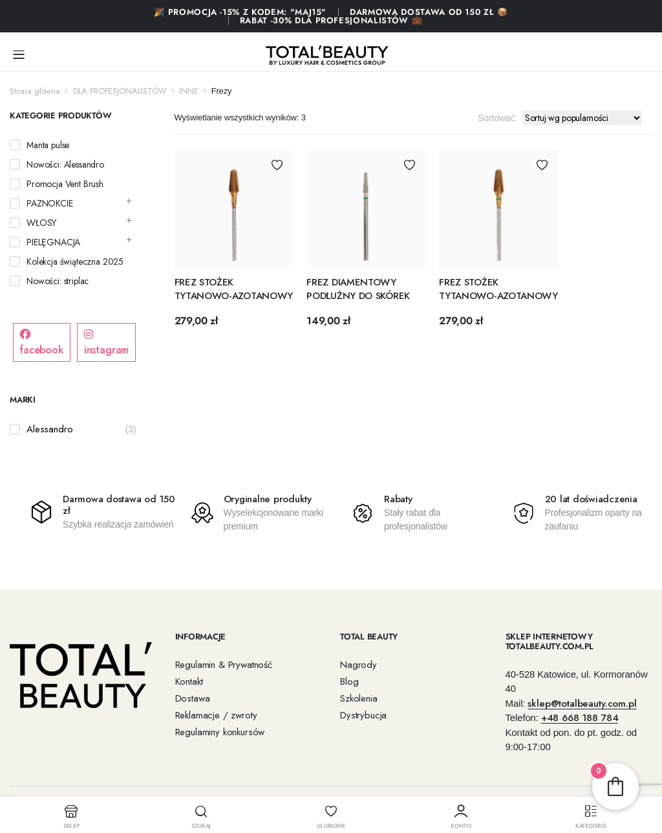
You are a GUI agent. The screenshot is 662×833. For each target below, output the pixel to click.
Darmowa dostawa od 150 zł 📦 (429, 12)
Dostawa (192, 698)
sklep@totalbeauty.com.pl (582, 703)
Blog (349, 681)
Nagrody (358, 665)
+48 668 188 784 (580, 718)
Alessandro (49, 429)
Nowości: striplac (58, 280)
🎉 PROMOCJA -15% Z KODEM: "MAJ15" (240, 12)
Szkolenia (359, 698)
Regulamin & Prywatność (223, 665)
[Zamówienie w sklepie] (582, 118)
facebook (41, 343)
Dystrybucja (363, 715)
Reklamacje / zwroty (216, 715)
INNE (188, 91)
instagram (106, 343)
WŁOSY (41, 222)
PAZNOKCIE (50, 203)
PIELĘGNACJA (53, 242)
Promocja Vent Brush (65, 183)
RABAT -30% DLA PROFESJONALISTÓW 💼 (331, 20)
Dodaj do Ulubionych (277, 164)
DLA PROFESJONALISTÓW (120, 91)
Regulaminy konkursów (220, 732)
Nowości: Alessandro (65, 164)
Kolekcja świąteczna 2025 (75, 261)
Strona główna (35, 91)
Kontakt (189, 681)
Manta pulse (48, 145)
